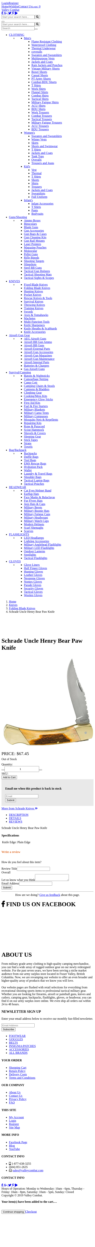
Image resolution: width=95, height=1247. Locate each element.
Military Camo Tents (36, 412)
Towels (28, 446)
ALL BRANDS (18, 1054)
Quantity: (7, 764)
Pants (34, 210)
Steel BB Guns (33, 267)
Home (5, 6)
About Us (15, 1093)
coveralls (36, 51)
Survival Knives (33, 301)
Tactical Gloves (33, 591)
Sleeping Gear (32, 436)
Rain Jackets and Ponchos (46, 65)
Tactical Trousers (41, 119)
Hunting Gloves (33, 571)
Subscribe (8, 1030)
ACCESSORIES (19, 1050)
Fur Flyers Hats (33, 500)
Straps (27, 443)
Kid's (27, 166)
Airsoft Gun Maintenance (39, 358)
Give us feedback (49, 896)
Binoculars (30, 223)
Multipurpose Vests (43, 58)
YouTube (14, 1150)
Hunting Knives (33, 291)
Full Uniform (39, 196)
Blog (12, 1146)
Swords (28, 311)
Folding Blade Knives (37, 288)
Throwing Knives (34, 304)
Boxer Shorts (39, 72)
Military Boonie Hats (36, 510)
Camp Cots (30, 382)
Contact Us (25, 6)
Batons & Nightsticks (37, 375)
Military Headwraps (36, 517)
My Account (16, 1118)
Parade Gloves (32, 585)
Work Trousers (40, 112)
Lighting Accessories (36, 541)
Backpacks (30, 453)
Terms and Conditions (22, 1078)
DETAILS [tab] (15, 818)
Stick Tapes (31, 439)
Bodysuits (37, 213)
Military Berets (33, 507)
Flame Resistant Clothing (46, 41)
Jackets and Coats (42, 61)
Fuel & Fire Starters (36, 406)
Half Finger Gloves (35, 568)
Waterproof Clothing (43, 45)
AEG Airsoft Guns (35, 338)
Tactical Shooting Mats (38, 274)
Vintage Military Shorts (45, 68)
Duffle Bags (31, 456)
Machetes (29, 318)
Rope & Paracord (34, 426)
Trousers (36, 186)
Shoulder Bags (33, 477)
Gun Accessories (34, 230)
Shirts (34, 183)
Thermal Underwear (43, 48)
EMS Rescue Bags (35, 463)
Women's (29, 132)
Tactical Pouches (34, 483)
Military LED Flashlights (39, 548)
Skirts (34, 142)
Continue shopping (13, 1213)
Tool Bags (30, 460)
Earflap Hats (31, 493)
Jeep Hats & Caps (34, 504)
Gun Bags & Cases (35, 234)
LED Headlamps (34, 537)
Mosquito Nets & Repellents (41, 419)
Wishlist (14, 6)
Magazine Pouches (35, 247)
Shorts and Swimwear (44, 146)
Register (14, 3)
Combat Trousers (41, 115)
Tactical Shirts (40, 99)
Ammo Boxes (32, 220)
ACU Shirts (38, 105)
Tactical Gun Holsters (37, 271)
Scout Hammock (34, 429)
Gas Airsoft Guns (34, 369)
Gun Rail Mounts (34, 240)
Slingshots (30, 264)
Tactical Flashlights (35, 558)
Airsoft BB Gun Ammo (38, 342)
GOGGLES (16, 1040)
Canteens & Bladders (36, 389)
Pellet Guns (31, 254)
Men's (27, 38)
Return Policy (17, 1072)
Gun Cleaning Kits (35, 237)
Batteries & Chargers (36, 365)
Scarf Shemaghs (33, 527)
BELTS (13, 1043)
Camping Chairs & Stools (39, 385)
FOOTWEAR (17, 1037)
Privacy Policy (18, 1100)
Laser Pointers (32, 244)
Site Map (14, 1128)
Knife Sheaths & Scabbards (40, 328)
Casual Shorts (39, 75)
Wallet (28, 470)
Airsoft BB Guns (34, 345)
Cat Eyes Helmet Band (37, 490)
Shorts (35, 180)
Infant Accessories (42, 203)
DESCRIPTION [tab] (18, 814)
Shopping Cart (17, 1068)
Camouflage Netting (36, 379)
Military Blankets (34, 409)
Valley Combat (10, 9)
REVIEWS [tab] (15, 821)
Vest (34, 169)
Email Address (10, 884)
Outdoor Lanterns (34, 551)
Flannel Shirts (39, 92)
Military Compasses (36, 416)
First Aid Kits (32, 402)
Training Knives (33, 308)
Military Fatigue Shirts (45, 102)
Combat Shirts (40, 95)
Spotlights (30, 554)
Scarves (28, 531)
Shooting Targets (34, 261)
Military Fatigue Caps (37, 514)
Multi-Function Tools (37, 321)
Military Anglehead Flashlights (42, 544)
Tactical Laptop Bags (36, 480)
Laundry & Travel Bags (38, 473)
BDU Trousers (40, 129)
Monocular (30, 250)
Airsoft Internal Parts (36, 362)
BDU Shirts (38, 109)
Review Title (9, 868)
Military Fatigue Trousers (46, 122)
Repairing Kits (33, 423)
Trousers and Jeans (42, 163)
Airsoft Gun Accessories (38, 352)
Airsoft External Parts (37, 348)
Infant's (28, 200)
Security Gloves (33, 588)
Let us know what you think (18, 881)
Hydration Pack (33, 466)
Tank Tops (37, 156)
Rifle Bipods (31, 257)
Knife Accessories (35, 331)
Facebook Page (18, 1143)
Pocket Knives (32, 294)
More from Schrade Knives (19, 808)
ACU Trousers (40, 126)
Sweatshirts (38, 193)
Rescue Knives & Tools (38, 298)
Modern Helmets (34, 524)
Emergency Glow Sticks (38, 399)
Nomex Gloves (33, 581)
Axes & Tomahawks (36, 315)
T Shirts (36, 85)
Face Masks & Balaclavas (39, 497)
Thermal (36, 173)
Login (5, 3)
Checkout (31, 1212)
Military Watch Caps (36, 521)
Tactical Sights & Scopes (39, 277)
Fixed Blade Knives (36, 284)
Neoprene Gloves (34, 578)
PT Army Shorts (41, 78)
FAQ (12, 1103)
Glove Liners (32, 564)
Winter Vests (39, 139)
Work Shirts (38, 88)
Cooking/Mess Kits (35, 396)
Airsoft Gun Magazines (38, 355)
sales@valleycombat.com (28, 1171)
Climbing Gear (33, 392)
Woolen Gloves (33, 595)
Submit (10, 800)
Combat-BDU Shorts (44, 82)
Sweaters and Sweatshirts (46, 55)
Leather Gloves (33, 575)
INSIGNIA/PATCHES (22, 1047)
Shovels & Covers (35, 433)
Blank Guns (31, 227)
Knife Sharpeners (34, 325)
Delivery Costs (18, 1075)
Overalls (36, 159)
